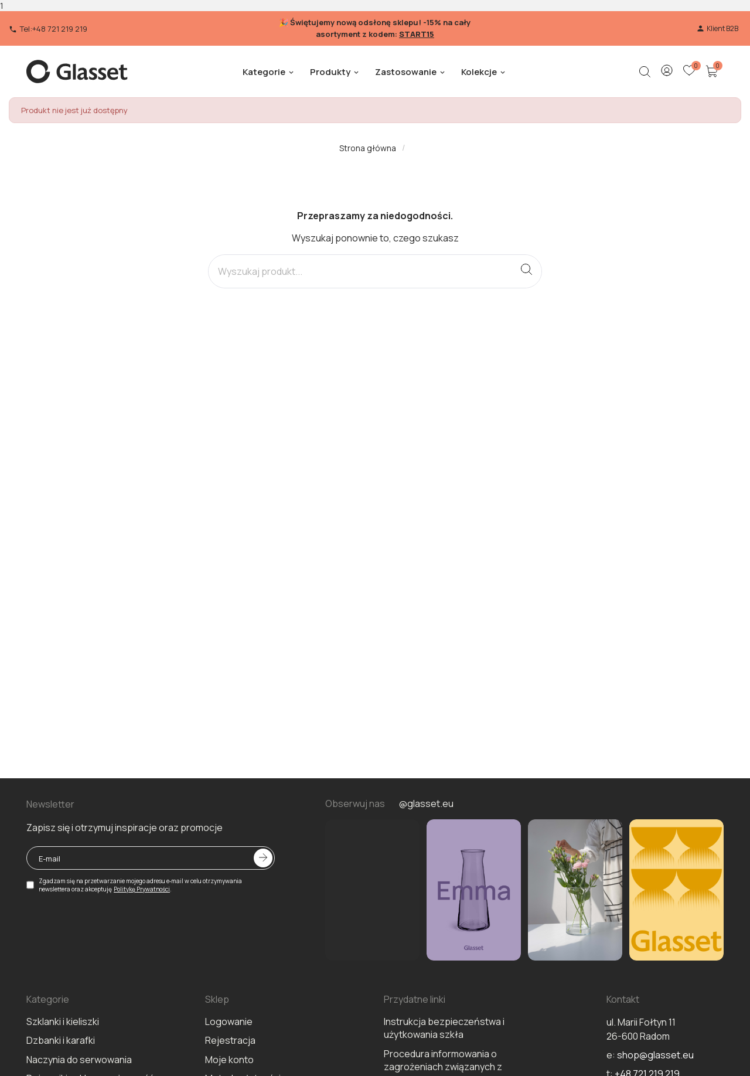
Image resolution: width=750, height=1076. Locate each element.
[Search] (360, 271)
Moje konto (229, 1059)
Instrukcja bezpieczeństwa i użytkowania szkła (444, 1028)
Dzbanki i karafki (60, 1040)
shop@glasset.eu (655, 1054)
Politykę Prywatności (142, 889)
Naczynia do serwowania (79, 1059)
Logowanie (229, 1021)
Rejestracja (230, 1040)
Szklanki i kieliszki (62, 1021)
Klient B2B (717, 28)
